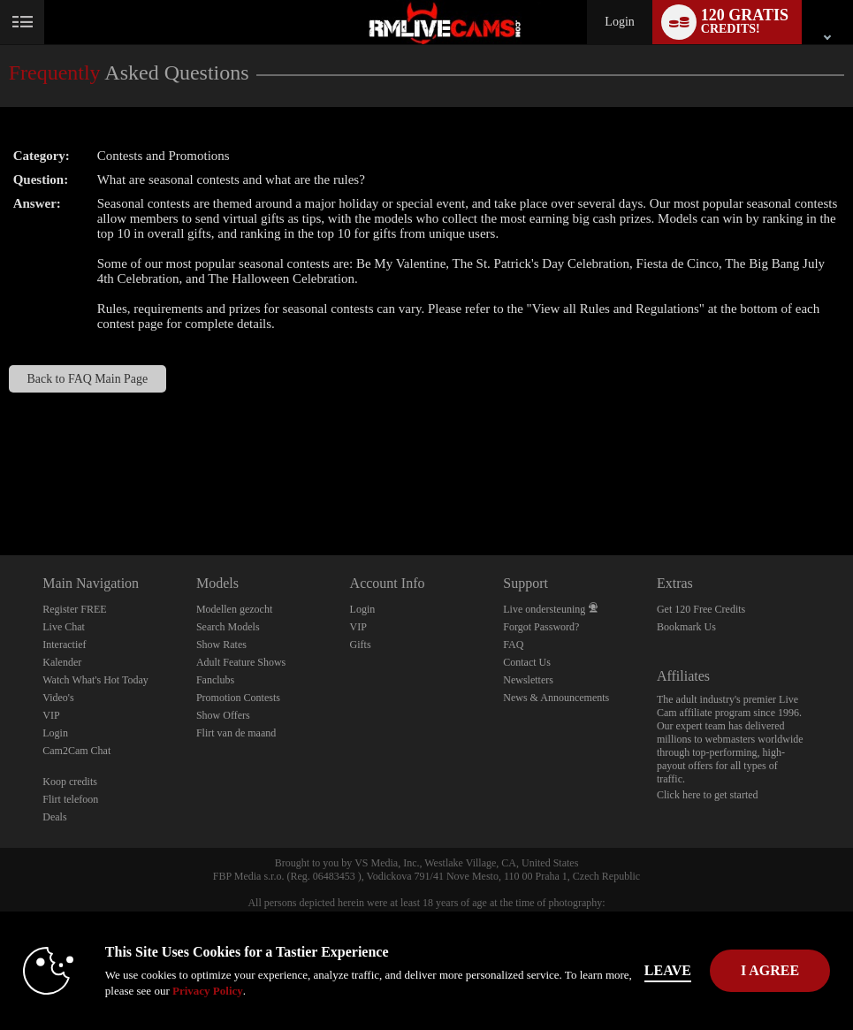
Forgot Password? (541, 627)
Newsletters (528, 680)
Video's (57, 697)
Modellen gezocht (234, 609)
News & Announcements (556, 697)
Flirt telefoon (70, 799)
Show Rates (221, 644)
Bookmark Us (686, 627)
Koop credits (69, 781)
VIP (50, 715)
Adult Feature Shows (241, 662)
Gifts (360, 644)
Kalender (61, 662)
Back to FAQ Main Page (88, 378)
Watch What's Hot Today (95, 680)
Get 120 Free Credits (701, 609)
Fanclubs (215, 680)
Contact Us (527, 662)
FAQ (513, 644)
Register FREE (74, 609)
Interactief (64, 644)
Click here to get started (707, 795)
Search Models (228, 627)
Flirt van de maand (236, 733)
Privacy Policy (207, 990)
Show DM (0, 489)
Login (619, 21)
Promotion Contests (238, 697)
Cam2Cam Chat (76, 750)
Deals (54, 817)
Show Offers (223, 715)
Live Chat (63, 627)
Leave (667, 970)
